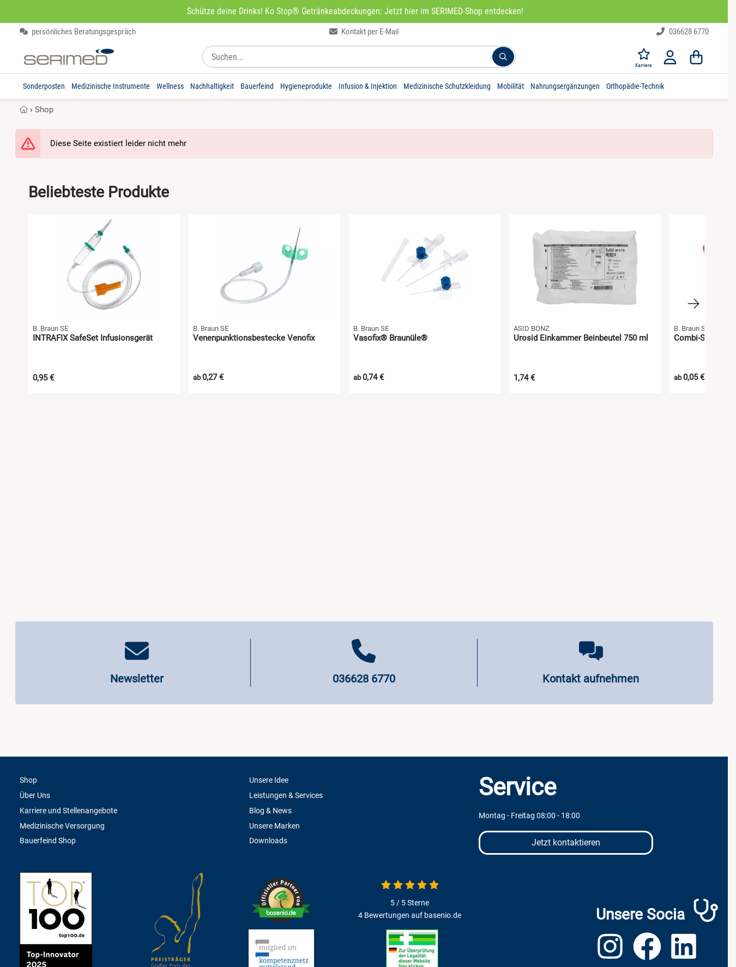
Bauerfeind (257, 86)
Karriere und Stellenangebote (68, 810)
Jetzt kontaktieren (566, 842)
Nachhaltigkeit (212, 86)
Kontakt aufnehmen (590, 678)
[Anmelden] (670, 56)
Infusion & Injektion (368, 86)
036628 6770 (682, 32)
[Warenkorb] (696, 56)
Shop (44, 109)
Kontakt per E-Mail (364, 32)
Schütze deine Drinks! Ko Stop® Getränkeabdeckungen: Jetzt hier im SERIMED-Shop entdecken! (355, 11)
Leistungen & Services (286, 795)
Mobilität (510, 86)
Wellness (170, 86)
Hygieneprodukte (306, 86)
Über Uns (35, 795)
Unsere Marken (274, 825)
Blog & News (270, 810)
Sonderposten (44, 86)
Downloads (268, 840)
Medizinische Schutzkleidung (447, 86)
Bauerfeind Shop (48, 840)
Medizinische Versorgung (62, 825)
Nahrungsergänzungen (565, 86)
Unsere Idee (268, 780)
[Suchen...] (503, 57)
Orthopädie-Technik (635, 86)
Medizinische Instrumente (110, 86)
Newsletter (137, 678)
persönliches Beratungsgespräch (78, 32)
